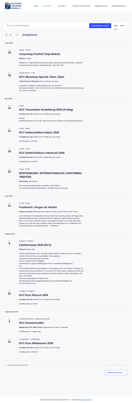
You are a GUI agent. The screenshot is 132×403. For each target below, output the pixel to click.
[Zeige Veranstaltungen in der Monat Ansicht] (122, 25)
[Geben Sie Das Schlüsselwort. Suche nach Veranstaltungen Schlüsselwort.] (47, 25)
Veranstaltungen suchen (100, 25)
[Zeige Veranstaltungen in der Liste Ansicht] (115, 25)
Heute (17, 35)
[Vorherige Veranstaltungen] (6, 35)
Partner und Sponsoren (82, 6)
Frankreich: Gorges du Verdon (38, 207)
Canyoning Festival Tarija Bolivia (39, 54)
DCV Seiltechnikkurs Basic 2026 (39, 132)
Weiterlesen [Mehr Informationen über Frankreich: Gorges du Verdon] (55, 226)
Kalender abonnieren (114, 372)
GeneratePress (86, 400)
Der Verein (49, 6)
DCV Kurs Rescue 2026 (33, 295)
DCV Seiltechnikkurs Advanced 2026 (41, 152)
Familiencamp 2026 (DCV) (35, 244)
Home (36, 6)
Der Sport (64, 6)
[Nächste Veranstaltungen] (10, 35)
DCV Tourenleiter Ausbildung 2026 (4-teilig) (46, 109)
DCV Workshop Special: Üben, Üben (41, 76)
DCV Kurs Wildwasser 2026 (36, 343)
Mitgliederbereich (118, 6)
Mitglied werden (101, 6)
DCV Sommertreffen (31, 322)
